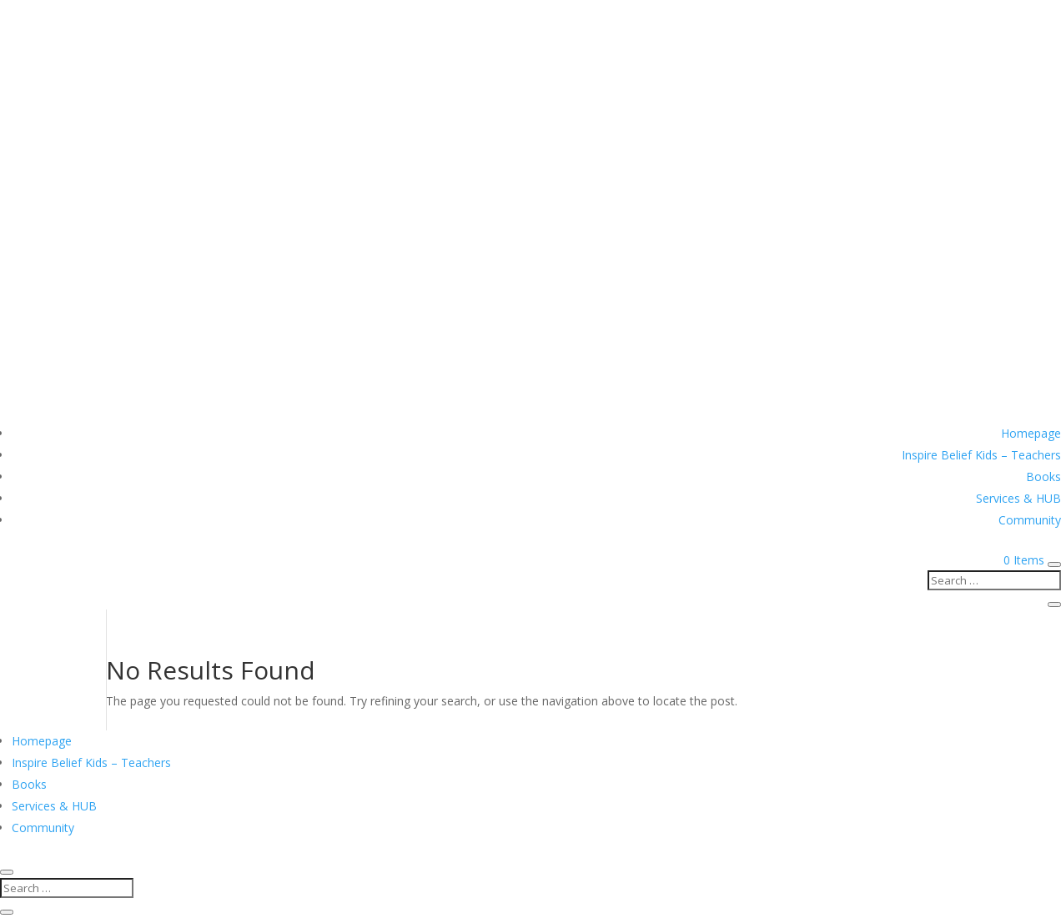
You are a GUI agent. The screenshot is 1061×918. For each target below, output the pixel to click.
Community (1029, 520)
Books (1043, 476)
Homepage (1031, 433)
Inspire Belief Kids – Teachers (981, 455)
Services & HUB (1018, 498)
